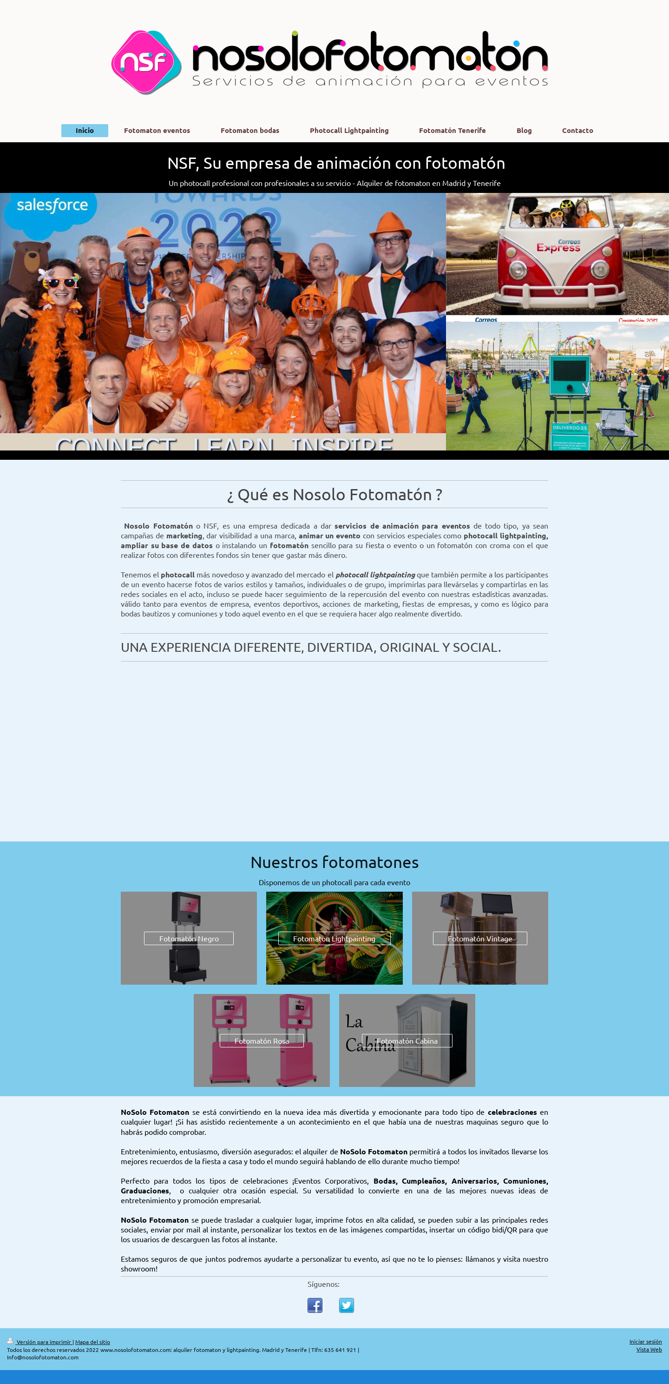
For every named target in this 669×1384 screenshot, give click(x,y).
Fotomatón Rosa (262, 1040)
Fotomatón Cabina (407, 1040)
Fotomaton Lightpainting (334, 938)
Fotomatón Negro (189, 938)
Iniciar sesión (646, 1341)
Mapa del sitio (92, 1341)
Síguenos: (324, 1283)
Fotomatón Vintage (480, 938)
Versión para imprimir (39, 1341)
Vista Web (649, 1349)
